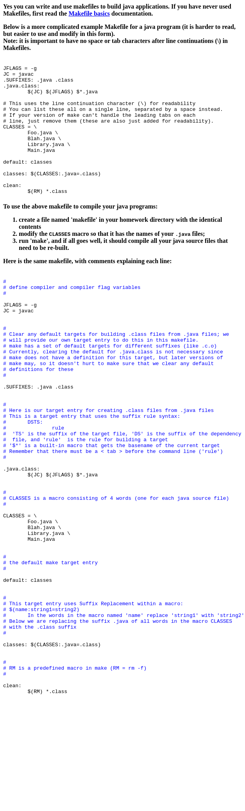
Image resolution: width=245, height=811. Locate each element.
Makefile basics (89, 13)
